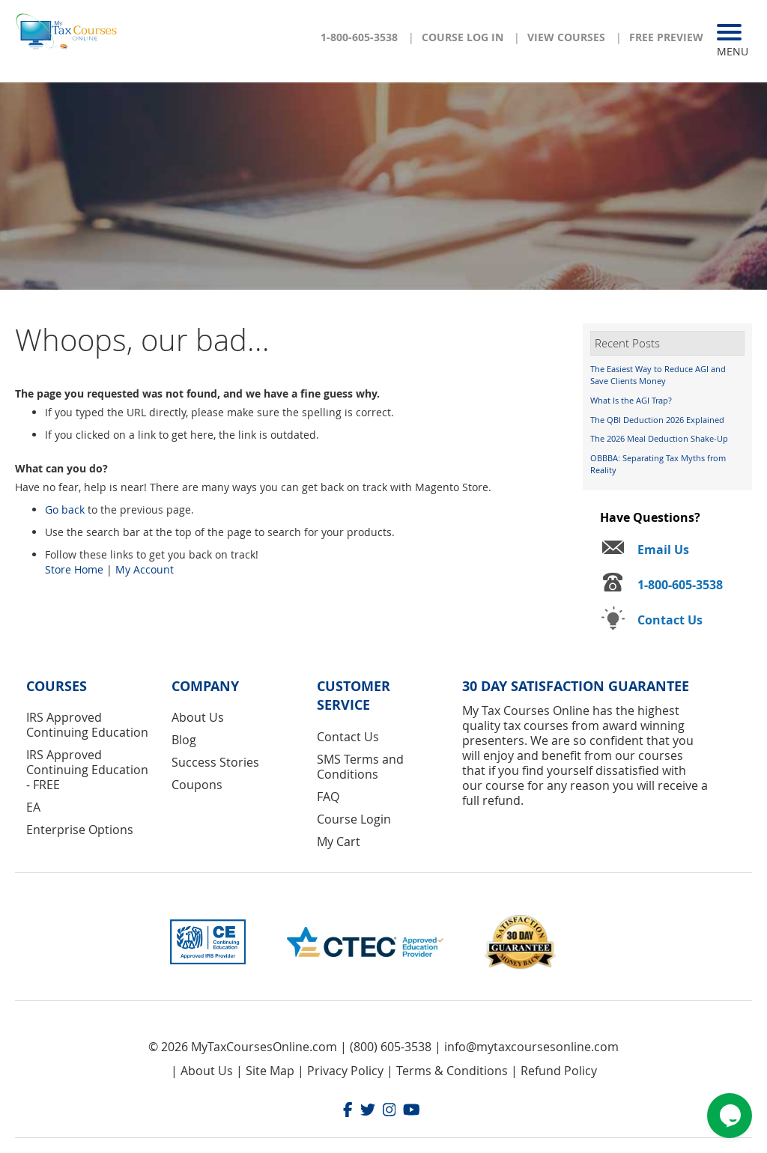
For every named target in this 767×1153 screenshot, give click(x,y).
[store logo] (67, 30)
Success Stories (215, 762)
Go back (65, 509)
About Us (198, 717)
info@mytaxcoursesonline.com (531, 1046)
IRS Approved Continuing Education (87, 724)
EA (33, 807)
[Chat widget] (729, 1115)
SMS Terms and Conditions (360, 766)
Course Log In (462, 37)
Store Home (74, 569)
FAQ (328, 796)
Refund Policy (559, 1070)
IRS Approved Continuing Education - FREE (87, 769)
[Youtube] (411, 1111)
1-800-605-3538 (359, 37)
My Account (144, 569)
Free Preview (666, 37)
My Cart (338, 841)
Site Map (270, 1070)
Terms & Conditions (452, 1070)
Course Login (354, 819)
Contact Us (348, 736)
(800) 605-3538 (390, 1046)
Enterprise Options (79, 829)
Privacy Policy (345, 1070)
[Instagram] (389, 1111)
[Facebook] (348, 1111)
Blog (184, 739)
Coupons (197, 784)
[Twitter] (367, 1111)
